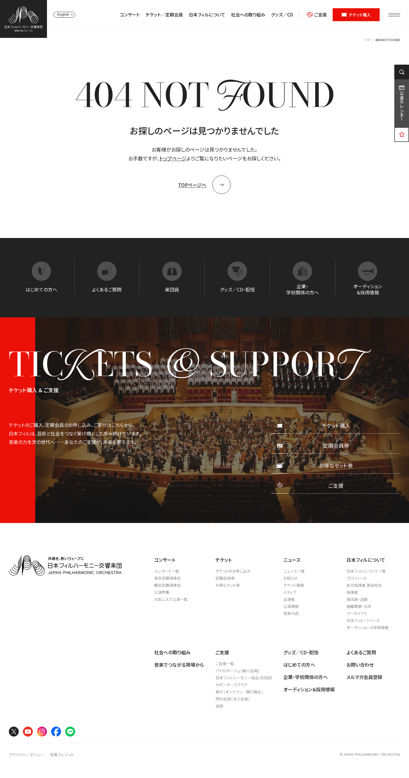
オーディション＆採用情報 (367, 627)
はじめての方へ (299, 664)
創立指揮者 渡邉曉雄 (364, 585)
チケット (224, 559)
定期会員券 (225, 578)
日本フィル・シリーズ (363, 620)
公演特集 (161, 592)
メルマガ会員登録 (364, 676)
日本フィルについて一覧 (366, 571)
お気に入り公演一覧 (171, 599)
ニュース (291, 559)
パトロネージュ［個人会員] (237, 670)
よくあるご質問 (361, 652)
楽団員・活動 (357, 599)
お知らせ (290, 578)
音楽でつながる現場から (179, 664)
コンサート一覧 (166, 571)
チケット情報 (293, 585)
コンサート (130, 14)
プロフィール (356, 578)
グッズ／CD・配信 (301, 652)
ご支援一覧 (225, 663)
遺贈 (219, 706)
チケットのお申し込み (233, 571)
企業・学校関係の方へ (305, 676)
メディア (289, 592)
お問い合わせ (360, 664)
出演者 (289, 599)
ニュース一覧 (294, 571)
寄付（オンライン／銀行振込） (239, 692)
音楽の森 (291, 613)
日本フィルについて (207, 14)
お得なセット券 (228, 585)
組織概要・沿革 (358, 606)
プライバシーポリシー (26, 754)
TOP (367, 39)
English (63, 14)
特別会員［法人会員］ (233, 699)
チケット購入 (356, 15)
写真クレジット (62, 754)
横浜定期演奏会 (167, 585)
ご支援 (317, 14)
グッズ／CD (282, 14)
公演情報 (291, 606)
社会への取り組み (248, 14)
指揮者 (352, 592)
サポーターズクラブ (231, 685)
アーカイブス (356, 613)
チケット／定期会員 (164, 14)
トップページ (172, 158)
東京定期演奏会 (167, 578)
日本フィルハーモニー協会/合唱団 (244, 677)
